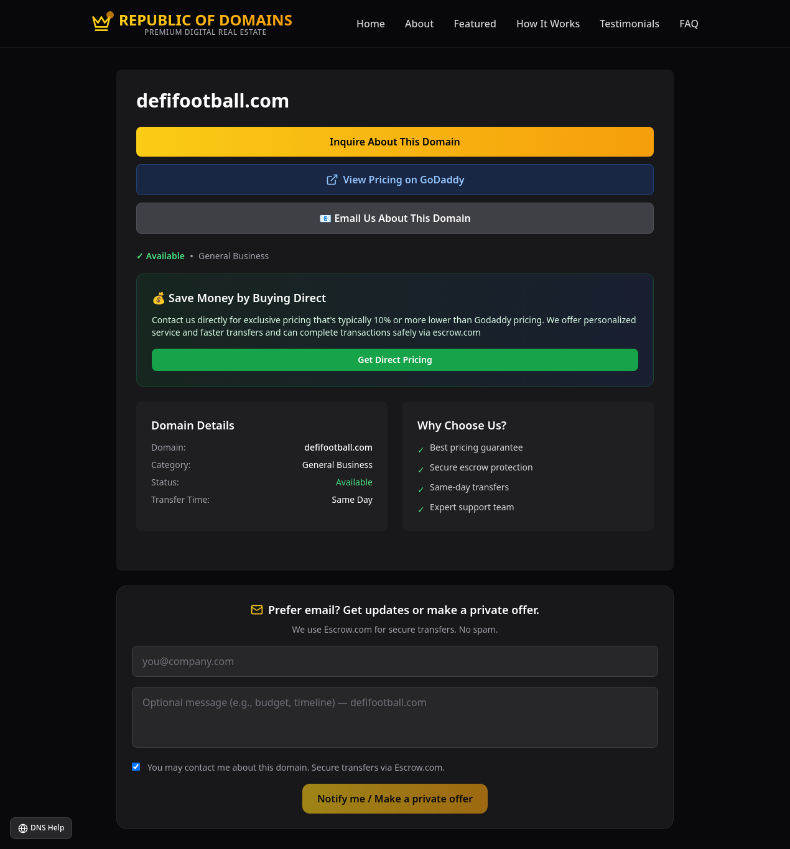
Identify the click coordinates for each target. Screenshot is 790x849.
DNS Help (41, 827)
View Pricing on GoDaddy (395, 179)
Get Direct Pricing (395, 359)
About (419, 23)
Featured (474, 23)
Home (370, 23)
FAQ (689, 23)
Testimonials (629, 23)
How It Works (548, 23)
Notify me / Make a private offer (395, 798)
